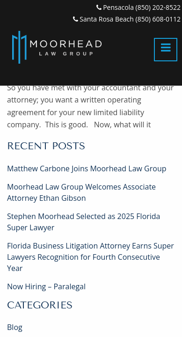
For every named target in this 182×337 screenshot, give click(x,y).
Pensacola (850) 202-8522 (138, 7)
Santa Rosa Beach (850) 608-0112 (127, 19)
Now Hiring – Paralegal (46, 286)
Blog (14, 327)
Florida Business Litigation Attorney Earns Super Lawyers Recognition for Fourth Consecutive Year (90, 257)
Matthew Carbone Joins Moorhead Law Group (86, 168)
